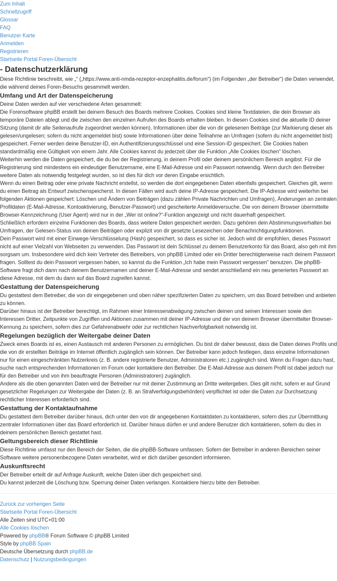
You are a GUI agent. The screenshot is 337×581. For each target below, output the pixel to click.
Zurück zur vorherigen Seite (32, 504)
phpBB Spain (35, 543)
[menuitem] (9, 19)
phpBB (37, 535)
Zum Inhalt (12, 4)
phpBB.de (81, 551)
